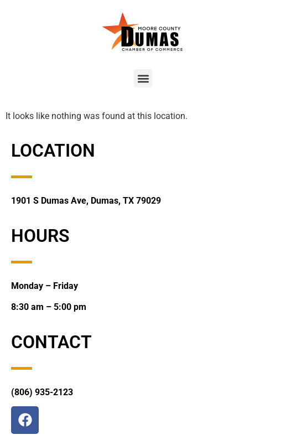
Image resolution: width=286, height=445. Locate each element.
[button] (143, 78)
